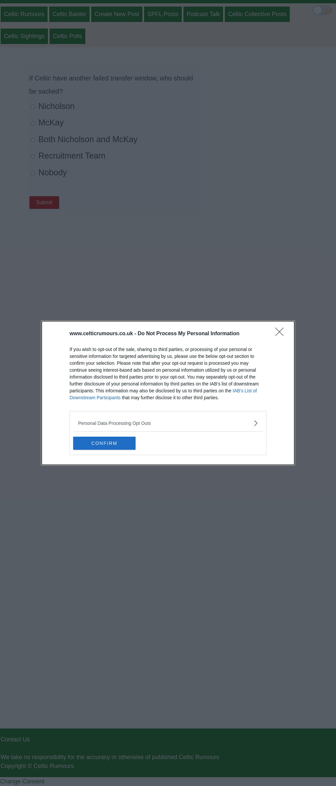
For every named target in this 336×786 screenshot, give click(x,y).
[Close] (281, 334)
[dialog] (168, 393)
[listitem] (168, 423)
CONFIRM (104, 443)
